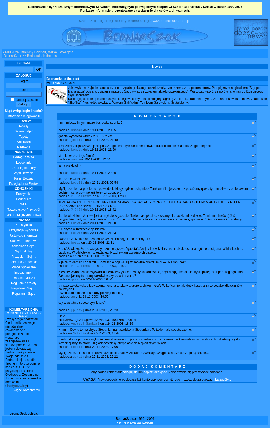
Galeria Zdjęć (23, 132)
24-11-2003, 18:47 (107, 344)
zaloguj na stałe (24, 101)
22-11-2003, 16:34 (99, 287)
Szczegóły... (222, 391)
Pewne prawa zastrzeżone (135, 423)
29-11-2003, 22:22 (105, 368)
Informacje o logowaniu (24, 114)
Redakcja (23, 148)
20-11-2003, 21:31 (101, 249)
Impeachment (23, 273)
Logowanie (23, 163)
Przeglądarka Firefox (23, 184)
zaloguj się (130, 383)
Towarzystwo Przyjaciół (23, 210)
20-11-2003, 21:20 (103, 229)
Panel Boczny (23, 179)
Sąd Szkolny (24, 252)
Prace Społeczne (24, 268)
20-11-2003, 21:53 (113, 273)
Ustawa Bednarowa (23, 241)
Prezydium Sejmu (23, 257)
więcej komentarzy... (28, 391)
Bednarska (23, 200)
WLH (23, 205)
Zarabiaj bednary (24, 169)
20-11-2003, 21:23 (103, 239)
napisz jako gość (155, 383)
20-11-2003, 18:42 (103, 215)
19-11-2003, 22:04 (97, 162)
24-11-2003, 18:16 (120, 333)
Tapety (23, 137)
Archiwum (24, 143)
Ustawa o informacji (24, 236)
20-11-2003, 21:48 (97, 263)
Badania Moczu (24, 278)
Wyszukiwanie (24, 174)
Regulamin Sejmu (23, 289)
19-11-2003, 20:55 (103, 131)
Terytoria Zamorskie (23, 263)
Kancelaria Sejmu (23, 247)
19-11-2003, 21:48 (105, 142)
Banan (55, 84)
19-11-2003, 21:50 (103, 152)
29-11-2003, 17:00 (105, 358)
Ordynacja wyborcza (23, 231)
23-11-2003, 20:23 (105, 319)
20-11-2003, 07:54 (105, 186)
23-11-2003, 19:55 (95, 305)
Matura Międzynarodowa (23, 216)
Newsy (23, 127)
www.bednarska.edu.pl (172, 21)
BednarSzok (12, 56)
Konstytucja (24, 226)
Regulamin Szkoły (23, 284)
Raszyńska (24, 194)
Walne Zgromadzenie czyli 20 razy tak (24, 315)
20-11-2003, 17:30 (113, 201)
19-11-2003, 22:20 (103, 176)
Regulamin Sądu (24, 294)
